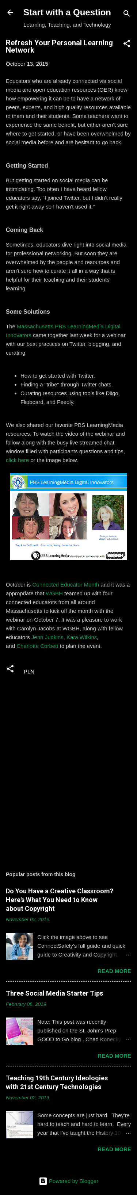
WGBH (54, 593)
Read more (114, 971)
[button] (126, 44)
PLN (29, 671)
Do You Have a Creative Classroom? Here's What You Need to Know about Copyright (59, 899)
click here (17, 460)
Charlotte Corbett (37, 646)
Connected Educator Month (66, 584)
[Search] (126, 15)
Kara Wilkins (81, 637)
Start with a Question (67, 12)
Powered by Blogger (68, 1181)
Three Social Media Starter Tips (54, 993)
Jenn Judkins (47, 637)
